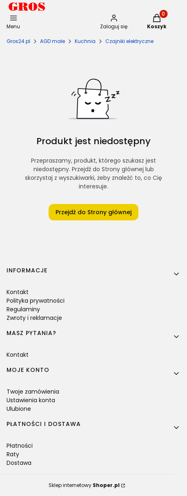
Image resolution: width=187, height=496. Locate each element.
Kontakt (18, 292)
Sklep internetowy (84, 485)
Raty (13, 454)
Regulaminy (23, 309)
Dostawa (19, 463)
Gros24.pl (18, 41)
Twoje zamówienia (33, 391)
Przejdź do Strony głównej (93, 212)
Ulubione (19, 409)
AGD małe (52, 41)
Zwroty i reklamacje (34, 318)
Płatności (20, 446)
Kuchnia (85, 41)
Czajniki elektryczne (129, 41)
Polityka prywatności (36, 301)
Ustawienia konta (31, 400)
